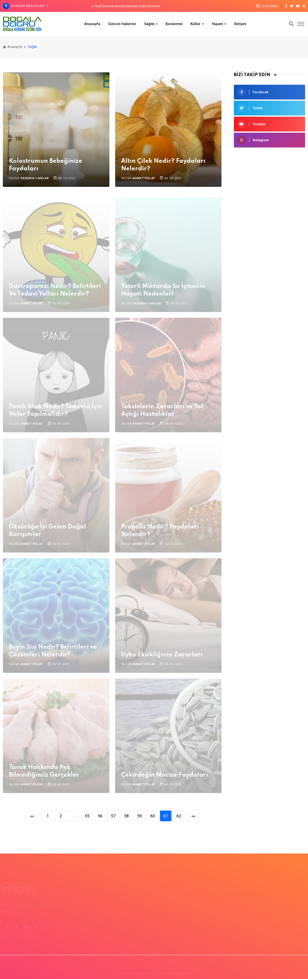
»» (193, 815)
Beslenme (174, 24)
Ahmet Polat (143, 178)
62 (178, 815)
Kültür (195, 24)
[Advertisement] (269, 228)
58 (126, 815)
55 (87, 815)
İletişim (240, 24)
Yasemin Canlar (34, 178)
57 (113, 815)
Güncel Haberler (122, 24)
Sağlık (149, 24)
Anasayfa (92, 24)
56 (100, 815)
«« (32, 815)
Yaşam (217, 24)
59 (139, 815)
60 (152, 815)
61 (165, 815)
